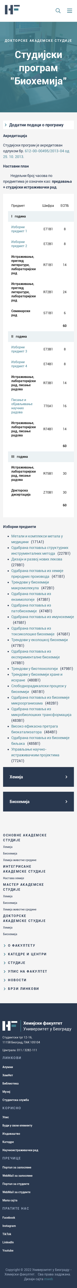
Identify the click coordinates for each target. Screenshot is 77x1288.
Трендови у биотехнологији (34, 668)
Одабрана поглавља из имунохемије (42, 617)
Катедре (8, 1142)
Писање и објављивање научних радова (21, 406)
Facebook (8, 1217)
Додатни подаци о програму (36, 124)
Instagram (9, 1226)
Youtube (7, 1250)
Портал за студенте (15, 1184)
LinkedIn (8, 1242)
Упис (5, 1117)
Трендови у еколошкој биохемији (39, 640)
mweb (48, 1279)
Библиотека (10, 1083)
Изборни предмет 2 (19, 244)
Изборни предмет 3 (19, 349)
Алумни (7, 1067)
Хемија (8, 847)
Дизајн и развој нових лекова (36, 559)
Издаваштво (11, 1133)
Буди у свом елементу (17, 1125)
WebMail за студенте (16, 1192)
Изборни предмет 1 (19, 229)
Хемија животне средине (19, 860)
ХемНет (7, 1075)
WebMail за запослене (17, 1175)
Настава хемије (13, 878)
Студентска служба (15, 1100)
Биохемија (10, 853)
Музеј (6, 1091)
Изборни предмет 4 (19, 364)
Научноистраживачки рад (20, 1150)
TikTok (6, 1234)
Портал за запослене (16, 1167)
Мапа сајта (9, 1200)
